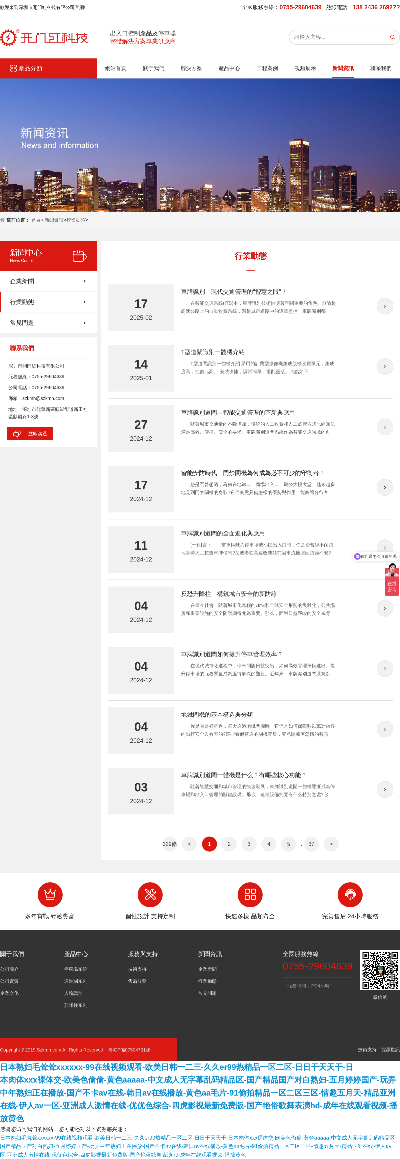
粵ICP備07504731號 (129, 1050)
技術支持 (137, 969)
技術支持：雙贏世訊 (379, 1049)
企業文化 (9, 993)
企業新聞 (22, 281)
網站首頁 (115, 68)
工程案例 (267, 68)
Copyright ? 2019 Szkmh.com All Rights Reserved (54, 1050)
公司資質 (9, 981)
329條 (170, 844)
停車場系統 (75, 969)
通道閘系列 (75, 981)
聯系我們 (381, 68)
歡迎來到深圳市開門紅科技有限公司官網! (42, 7)
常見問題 (22, 322)
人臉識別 (73, 993)
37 (311, 844)
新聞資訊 (343, 68)
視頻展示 (305, 68)
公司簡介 (9, 969)
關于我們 (153, 68)
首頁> (38, 220)
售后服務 (137, 981)
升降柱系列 (75, 1005)
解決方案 (191, 68)
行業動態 (75, 220)
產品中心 (229, 68)
